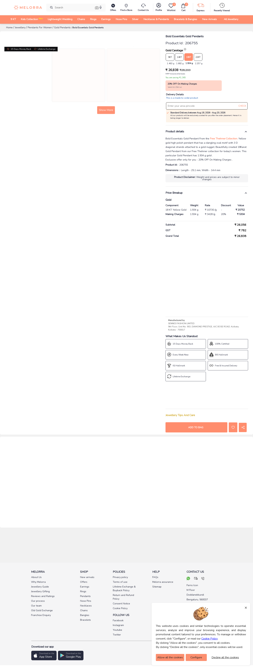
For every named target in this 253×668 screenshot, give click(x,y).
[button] (44, 655)
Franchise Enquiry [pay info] (41, 615)
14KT (179, 57)
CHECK (242, 106)
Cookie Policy (209, 639)
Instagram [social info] (118, 625)
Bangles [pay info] (84, 615)
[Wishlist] (171, 8)
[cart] (183, 8)
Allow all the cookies (170, 657)
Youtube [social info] (117, 630)
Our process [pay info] (38, 601)
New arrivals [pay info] (87, 577)
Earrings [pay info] (84, 586)
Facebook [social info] (118, 620)
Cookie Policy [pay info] (120, 608)
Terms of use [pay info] (120, 582)
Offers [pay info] (83, 582)
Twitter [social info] (117, 634)
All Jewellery (231, 19)
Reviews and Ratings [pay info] (43, 596)
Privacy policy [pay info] (120, 577)
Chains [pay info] (84, 610)
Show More (82, 211)
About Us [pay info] (36, 577)
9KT (170, 57)
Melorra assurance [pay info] (162, 582)
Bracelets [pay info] (85, 620)
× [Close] (246, 607)
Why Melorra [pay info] (38, 582)
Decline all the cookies (225, 657)
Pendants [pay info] (85, 596)
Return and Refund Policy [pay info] (123, 596)
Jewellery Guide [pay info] (40, 586)
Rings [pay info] (83, 591)
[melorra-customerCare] (143, 7)
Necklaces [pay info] (86, 605)
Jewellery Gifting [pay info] (40, 591)
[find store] (126, 7)
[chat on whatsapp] (188, 579)
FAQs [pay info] (155, 577)
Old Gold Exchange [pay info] (42, 610)
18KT (188, 57)
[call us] (203, 578)
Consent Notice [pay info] (121, 603)
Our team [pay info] (36, 605)
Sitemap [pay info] (156, 586)
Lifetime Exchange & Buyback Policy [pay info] (124, 588)
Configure (196, 657)
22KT (198, 57)
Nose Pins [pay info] (85, 601)
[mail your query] (196, 578)
